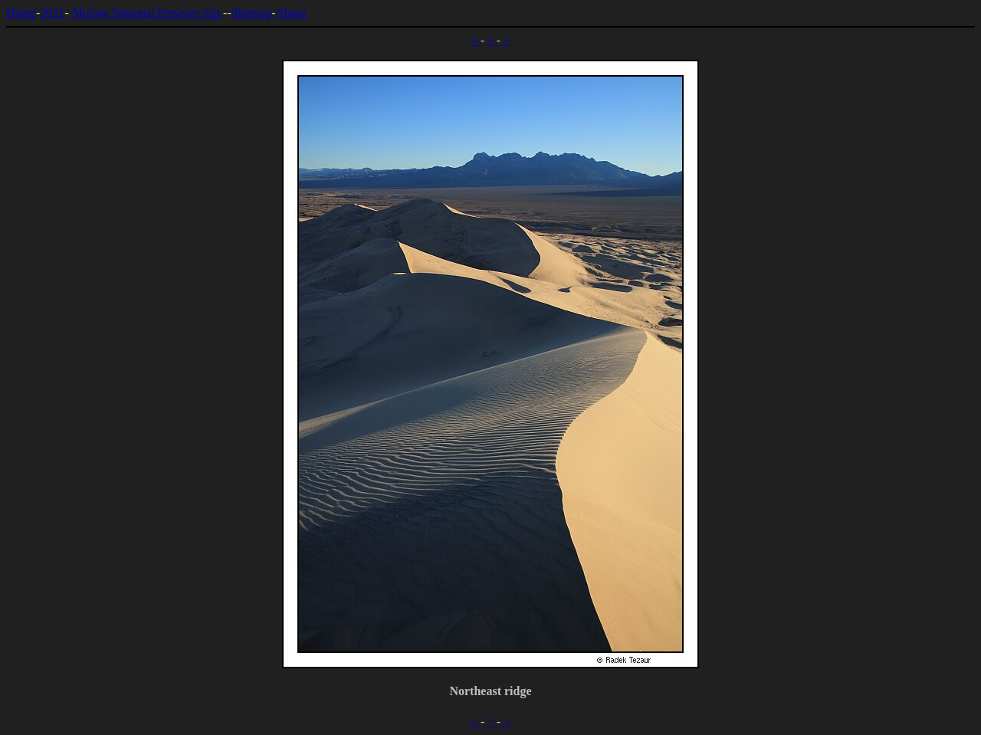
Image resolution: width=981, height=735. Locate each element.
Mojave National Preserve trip (146, 12)
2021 (52, 12)
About (290, 12)
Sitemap (251, 12)
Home (21, 12)
